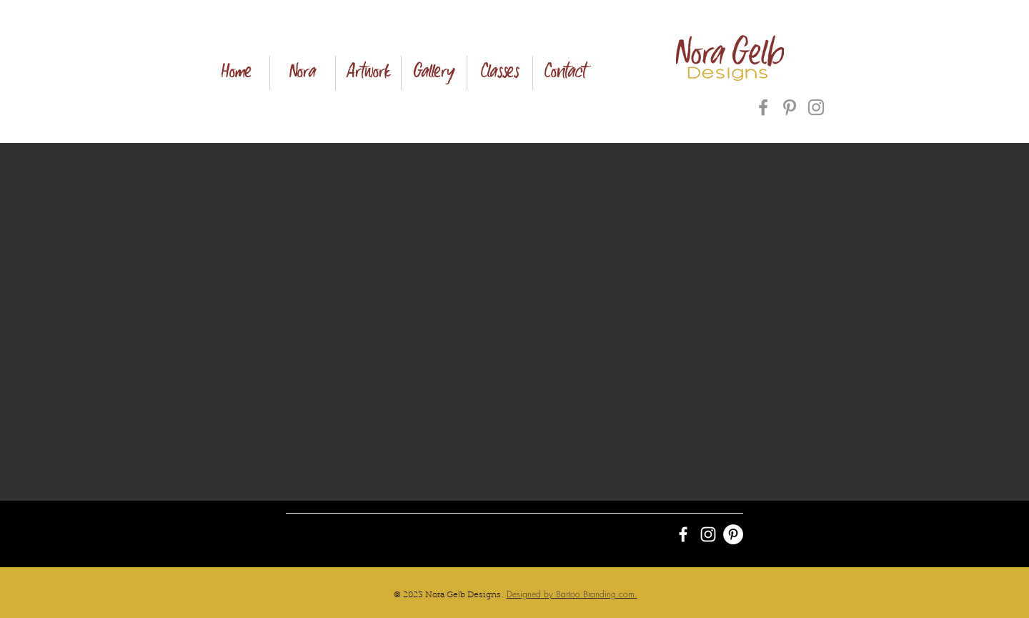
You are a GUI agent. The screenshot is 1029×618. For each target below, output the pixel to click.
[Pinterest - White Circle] (733, 534)
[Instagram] (816, 107)
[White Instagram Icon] (708, 534)
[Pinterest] (789, 107)
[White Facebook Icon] (683, 534)
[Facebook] (763, 107)
